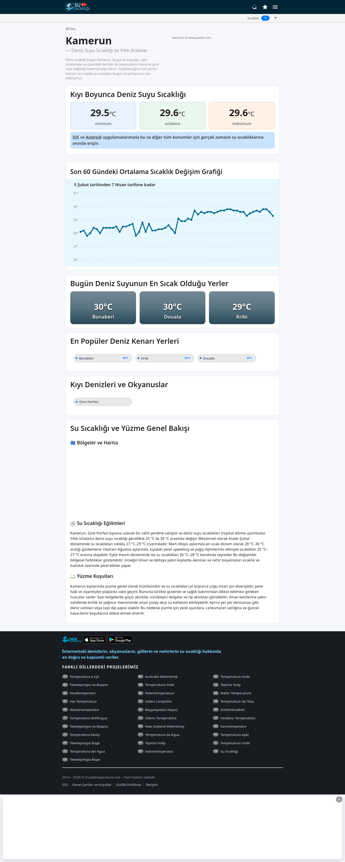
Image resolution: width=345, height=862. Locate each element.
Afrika (70, 28)
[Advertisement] (110, 827)
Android (94, 137)
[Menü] (275, 7)
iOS (76, 137)
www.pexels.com (199, 38)
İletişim (152, 784)
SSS (65, 784)
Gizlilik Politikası (128, 784)
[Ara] (254, 7)
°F (275, 18)
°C (265, 18)
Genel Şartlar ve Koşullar (92, 784)
